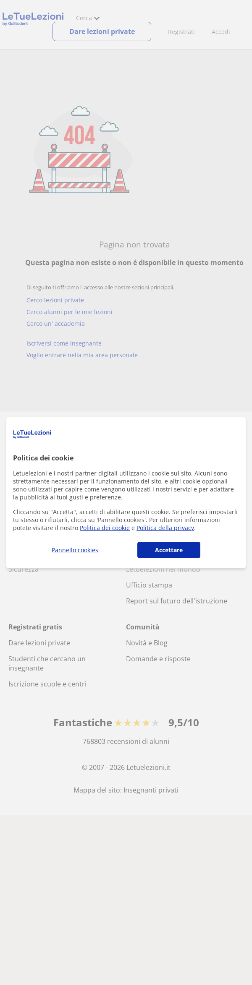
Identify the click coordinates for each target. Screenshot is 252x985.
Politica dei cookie (105, 528)
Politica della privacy (165, 528)
